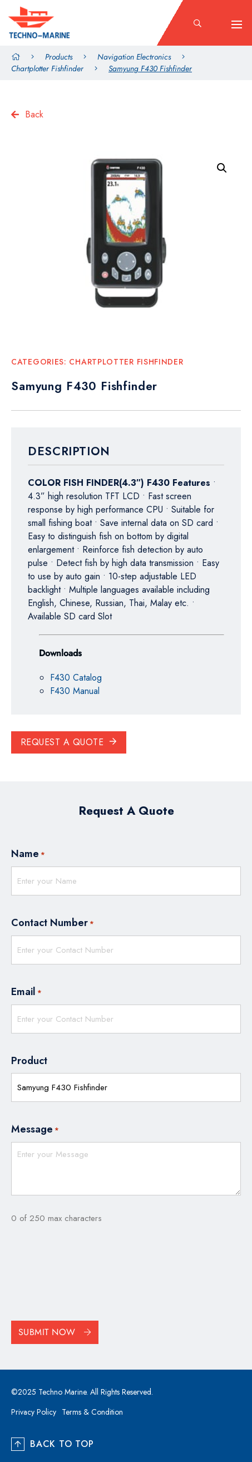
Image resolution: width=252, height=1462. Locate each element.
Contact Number (52, 923)
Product (29, 1061)
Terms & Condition (92, 1411)
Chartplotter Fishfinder (47, 68)
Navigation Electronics (134, 56)
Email (26, 992)
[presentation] (95, 1275)
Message (35, 1130)
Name (28, 854)
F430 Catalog (76, 677)
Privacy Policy (33, 1411)
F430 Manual (75, 691)
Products (58, 56)
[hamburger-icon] (236, 24)
